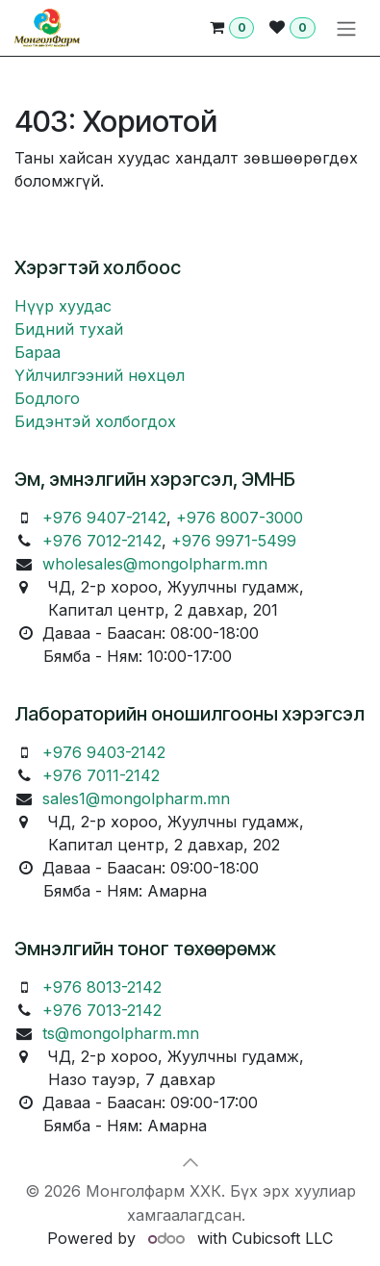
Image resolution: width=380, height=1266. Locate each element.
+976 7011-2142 (101, 775)
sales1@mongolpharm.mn (136, 798)
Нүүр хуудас (63, 306)
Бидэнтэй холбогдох (95, 421)
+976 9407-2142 (104, 517)
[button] (190, 1162)
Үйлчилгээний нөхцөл (99, 375)
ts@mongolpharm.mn (120, 1033)
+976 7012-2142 (102, 540)
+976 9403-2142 (103, 752)
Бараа (37, 352)
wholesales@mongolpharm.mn (154, 563)
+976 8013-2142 (102, 987)
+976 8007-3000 (239, 517)
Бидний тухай (68, 329)
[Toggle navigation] (346, 28)
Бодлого (47, 398)
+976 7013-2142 (102, 1010)
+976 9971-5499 (233, 540)
